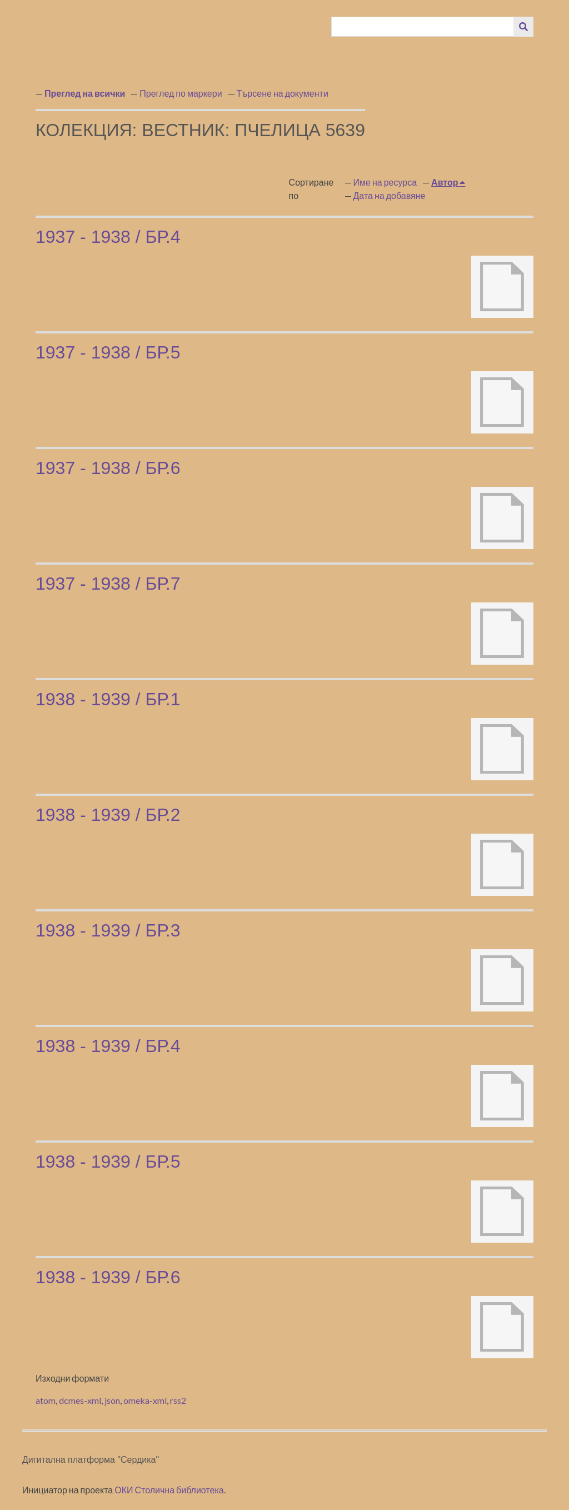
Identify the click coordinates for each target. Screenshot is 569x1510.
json (112, 1400)
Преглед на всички (84, 93)
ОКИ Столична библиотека (169, 1489)
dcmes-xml (80, 1400)
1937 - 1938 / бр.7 (108, 584)
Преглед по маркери (180, 93)
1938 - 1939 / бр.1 (108, 699)
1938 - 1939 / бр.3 (108, 930)
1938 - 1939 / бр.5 (108, 1162)
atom (46, 1400)
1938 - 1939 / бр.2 (108, 815)
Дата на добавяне (389, 195)
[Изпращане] (523, 27)
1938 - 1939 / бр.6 (108, 1277)
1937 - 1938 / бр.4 (108, 237)
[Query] (423, 27)
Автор (445, 182)
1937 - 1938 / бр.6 (108, 468)
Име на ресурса (385, 182)
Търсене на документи (282, 93)
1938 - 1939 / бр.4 (108, 1046)
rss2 (178, 1400)
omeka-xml (145, 1400)
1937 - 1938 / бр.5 (108, 352)
